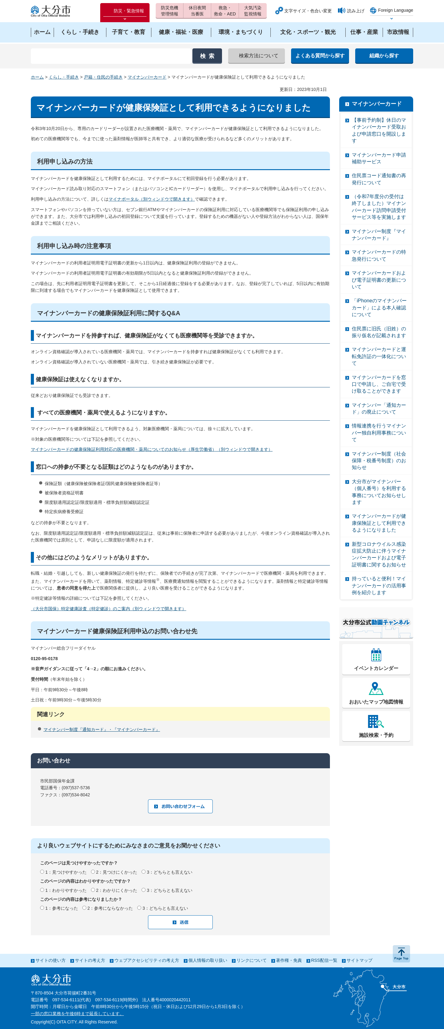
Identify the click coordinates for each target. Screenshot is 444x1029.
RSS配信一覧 (324, 960)
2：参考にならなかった (110, 908)
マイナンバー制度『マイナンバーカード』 (379, 235)
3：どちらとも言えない (169, 872)
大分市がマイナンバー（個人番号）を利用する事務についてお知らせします (379, 492)
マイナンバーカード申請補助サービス (379, 158)
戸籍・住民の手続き (103, 77)
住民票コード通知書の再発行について (379, 179)
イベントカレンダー (376, 668)
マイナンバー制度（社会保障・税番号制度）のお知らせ (379, 460)
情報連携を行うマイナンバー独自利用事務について (379, 432)
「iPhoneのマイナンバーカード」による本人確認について (379, 307)
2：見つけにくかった (117, 872)
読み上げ (355, 10)
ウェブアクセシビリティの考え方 (146, 960)
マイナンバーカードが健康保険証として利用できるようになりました (379, 523)
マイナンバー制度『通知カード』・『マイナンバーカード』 (101, 729)
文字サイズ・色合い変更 (308, 10)
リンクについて (251, 960)
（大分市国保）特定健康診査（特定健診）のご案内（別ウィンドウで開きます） (108, 608)
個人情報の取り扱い (207, 960)
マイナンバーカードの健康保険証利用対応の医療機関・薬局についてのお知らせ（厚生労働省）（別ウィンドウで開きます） (152, 449)
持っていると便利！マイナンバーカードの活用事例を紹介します (379, 585)
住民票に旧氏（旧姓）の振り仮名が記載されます (379, 332)
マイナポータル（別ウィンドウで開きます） (152, 199)
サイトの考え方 (90, 960)
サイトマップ (359, 960)
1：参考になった (61, 908)
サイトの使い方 (50, 960)
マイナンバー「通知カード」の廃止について (379, 408)
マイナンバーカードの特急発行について (379, 255)
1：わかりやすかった (66, 890)
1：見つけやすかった (66, 872)
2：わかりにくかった (117, 890)
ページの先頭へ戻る (401, 953)
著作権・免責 (289, 960)
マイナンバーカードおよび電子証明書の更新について (379, 279)
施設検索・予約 (376, 735)
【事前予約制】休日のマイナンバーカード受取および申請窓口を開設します (379, 130)
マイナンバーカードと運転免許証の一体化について (379, 356)
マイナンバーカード (147, 77)
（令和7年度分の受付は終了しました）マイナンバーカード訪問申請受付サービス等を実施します (379, 207)
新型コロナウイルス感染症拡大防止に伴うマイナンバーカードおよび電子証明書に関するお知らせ (379, 554)
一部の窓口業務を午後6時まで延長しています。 (77, 1013)
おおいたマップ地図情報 (376, 701)
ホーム (37, 77)
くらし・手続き (64, 77)
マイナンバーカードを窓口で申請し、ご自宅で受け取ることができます (379, 384)
